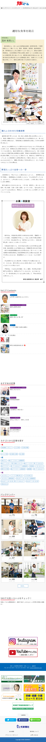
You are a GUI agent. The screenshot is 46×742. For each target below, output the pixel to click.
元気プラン (4, 460)
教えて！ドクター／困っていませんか (33, 463)
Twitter (10, 720)
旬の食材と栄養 (14, 454)
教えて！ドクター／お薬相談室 (16, 460)
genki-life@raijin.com (36, 667)
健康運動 (29, 469)
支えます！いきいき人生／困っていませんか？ (12, 481)
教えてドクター (5, 466)
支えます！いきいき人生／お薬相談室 (25, 478)
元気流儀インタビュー (6, 447)
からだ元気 (17, 447)
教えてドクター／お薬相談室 (18, 469)
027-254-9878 (10, 667)
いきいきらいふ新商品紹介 (7, 478)
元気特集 (31, 466)
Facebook (23, 720)
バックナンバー (16, 8)
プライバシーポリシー (11, 735)
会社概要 (11, 731)
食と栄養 (22, 454)
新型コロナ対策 (5, 469)
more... (23, 586)
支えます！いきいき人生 (32, 481)
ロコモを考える (28, 475)
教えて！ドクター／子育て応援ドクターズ (11, 463)
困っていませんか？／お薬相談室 (19, 466)
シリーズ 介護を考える (16, 475)
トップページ (5, 8)
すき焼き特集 (25, 447)
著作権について (34, 731)
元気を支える (4, 484)
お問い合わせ (34, 735)
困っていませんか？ (39, 469)
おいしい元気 (4, 454)
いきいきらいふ (40, 466)
